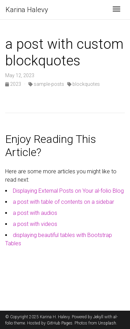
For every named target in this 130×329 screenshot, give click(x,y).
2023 (13, 84)
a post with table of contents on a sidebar (63, 202)
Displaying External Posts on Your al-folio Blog (68, 191)
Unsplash (107, 323)
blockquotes (83, 84)
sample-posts (46, 84)
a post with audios (35, 213)
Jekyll (98, 316)
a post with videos (35, 224)
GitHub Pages (59, 323)
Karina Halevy (27, 10)
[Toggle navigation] (116, 9)
